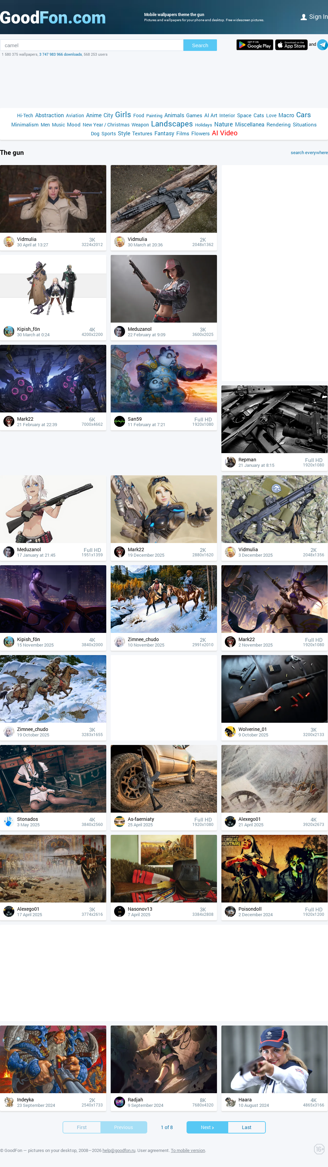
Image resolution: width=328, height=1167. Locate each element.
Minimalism (25, 124)
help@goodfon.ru (118, 1150)
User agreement (153, 1150)
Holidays (203, 125)
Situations (305, 124)
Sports (108, 133)
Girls (123, 114)
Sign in (314, 16)
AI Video (224, 133)
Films (182, 133)
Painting (154, 115)
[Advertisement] (164, 82)
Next (208, 1127)
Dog (95, 133)
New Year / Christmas (106, 124)
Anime (93, 115)
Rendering (278, 124)
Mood (74, 124)
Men (45, 124)
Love (271, 115)
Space (244, 115)
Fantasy (164, 133)
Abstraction (49, 115)
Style (124, 133)
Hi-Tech (25, 115)
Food (138, 115)
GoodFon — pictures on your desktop (40, 1150)
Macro (286, 115)
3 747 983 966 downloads (60, 54)
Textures (142, 133)
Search (200, 45)
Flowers (200, 133)
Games (194, 115)
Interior (227, 115)
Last (246, 1127)
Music (58, 124)
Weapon (140, 124)
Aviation (75, 115)
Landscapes (172, 123)
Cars (303, 115)
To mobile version (188, 1150)
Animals (174, 115)
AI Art (210, 115)
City (108, 115)
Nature (223, 124)
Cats (259, 115)
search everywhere (309, 152)
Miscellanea (249, 124)
